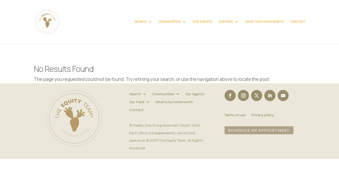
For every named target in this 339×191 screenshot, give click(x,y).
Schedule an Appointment (259, 130)
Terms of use (235, 115)
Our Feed (225, 22)
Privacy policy (262, 115)
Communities (170, 22)
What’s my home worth (264, 22)
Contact (298, 22)
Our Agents (202, 22)
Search (140, 22)
